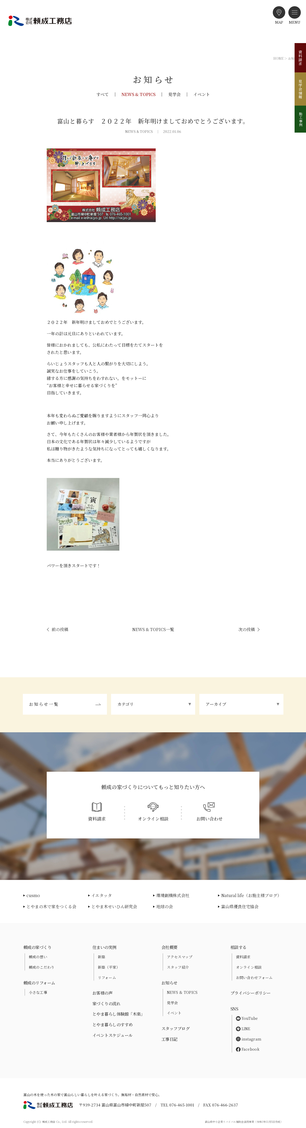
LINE (243, 1028)
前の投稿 (60, 629)
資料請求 (300, 58)
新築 (101, 956)
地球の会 (164, 907)
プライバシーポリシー (250, 993)
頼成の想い (38, 956)
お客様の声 (102, 993)
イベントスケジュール (112, 1035)
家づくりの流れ (106, 1004)
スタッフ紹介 (178, 967)
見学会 (174, 94)
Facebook (248, 1049)
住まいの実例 (104, 947)
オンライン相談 (249, 967)
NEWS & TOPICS (138, 94)
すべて (102, 94)
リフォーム (107, 977)
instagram (249, 1039)
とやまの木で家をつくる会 (51, 907)
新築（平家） (109, 967)
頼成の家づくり (37, 947)
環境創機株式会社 (172, 895)
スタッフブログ (175, 1028)
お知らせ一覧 (44, 704)
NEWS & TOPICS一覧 (153, 629)
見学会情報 (300, 89)
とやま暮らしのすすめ (112, 1025)
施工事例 (300, 119)
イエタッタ (101, 895)
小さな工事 (38, 992)
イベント (201, 94)
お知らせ (169, 983)
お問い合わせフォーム (254, 977)
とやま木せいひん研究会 (114, 907)
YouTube (247, 1018)
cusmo (33, 895)
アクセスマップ (180, 956)
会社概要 (169, 947)
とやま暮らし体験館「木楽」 (118, 1014)
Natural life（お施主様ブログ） (251, 895)
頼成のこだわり (42, 967)
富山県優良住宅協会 (240, 907)
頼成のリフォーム (39, 983)
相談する (238, 947)
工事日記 (169, 1039)
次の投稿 (246, 629)
